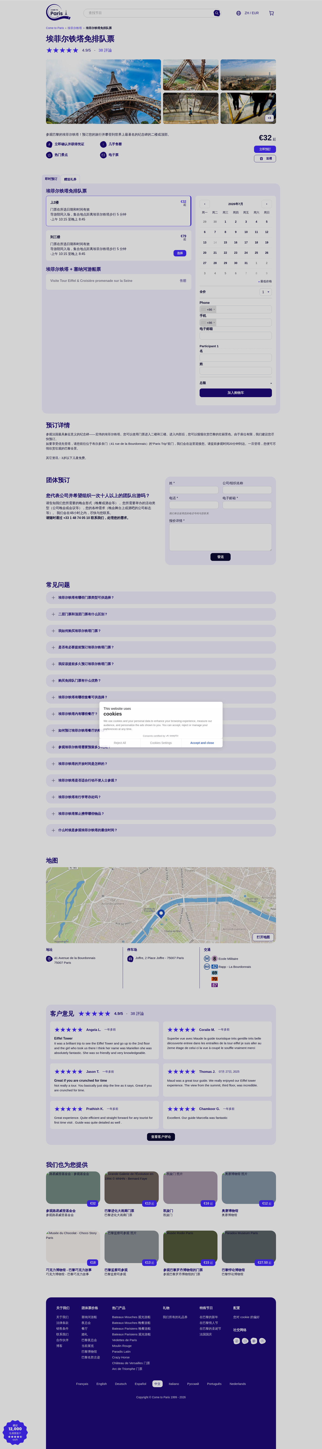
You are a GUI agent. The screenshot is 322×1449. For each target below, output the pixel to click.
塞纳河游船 (89, 1317)
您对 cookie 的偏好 (246, 1317)
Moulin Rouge (122, 1346)
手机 (203, 315)
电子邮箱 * (230, 498)
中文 (157, 1384)
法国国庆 (206, 1334)
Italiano (174, 1384)
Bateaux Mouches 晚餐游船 (131, 1323)
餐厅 (85, 1328)
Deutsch (120, 1384)
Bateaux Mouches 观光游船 (131, 1317)
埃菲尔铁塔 (75, 28)
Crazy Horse (121, 1357)
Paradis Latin (121, 1351)
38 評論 (105, 50)
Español (140, 1384)
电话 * (173, 498)
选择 (180, 253)
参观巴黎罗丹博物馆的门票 (183, 1270)
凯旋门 (168, 1211)
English (102, 1384)
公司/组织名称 (233, 483)
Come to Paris (55, 28)
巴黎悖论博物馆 (233, 1270)
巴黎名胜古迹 (91, 1357)
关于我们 (62, 1317)
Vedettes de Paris (124, 1340)
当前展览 (88, 1346)
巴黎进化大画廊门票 (119, 1211)
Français (82, 1384)
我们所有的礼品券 (175, 1317)
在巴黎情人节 (209, 1323)
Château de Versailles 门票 (131, 1363)
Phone (205, 302)
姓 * (172, 483)
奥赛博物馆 (230, 1211)
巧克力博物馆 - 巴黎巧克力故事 (69, 1270)
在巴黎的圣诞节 (210, 1328)
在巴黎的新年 (209, 1317)
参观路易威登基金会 (61, 1211)
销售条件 (62, 1328)
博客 (59, 1346)
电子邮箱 (206, 329)
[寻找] (217, 13)
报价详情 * (177, 520)
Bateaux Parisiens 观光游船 (131, 1334)
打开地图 (263, 937)
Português (214, 1384)
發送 (220, 557)
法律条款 (62, 1323)
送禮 (265, 158)
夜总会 (86, 1323)
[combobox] (148, 13)
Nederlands (238, 1384)
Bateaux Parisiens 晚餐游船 (131, 1328)
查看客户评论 (161, 1137)
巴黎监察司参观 (116, 1270)
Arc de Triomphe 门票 (127, 1369)
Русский (193, 1384)
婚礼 (85, 1334)
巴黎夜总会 (89, 1340)
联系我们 (62, 1334)
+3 (269, 118)
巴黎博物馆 (89, 1351)
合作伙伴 (62, 1340)
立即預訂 (265, 149)
